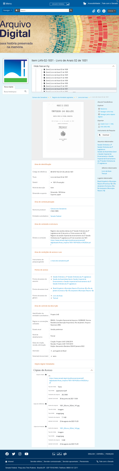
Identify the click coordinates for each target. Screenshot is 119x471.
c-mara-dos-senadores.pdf (60, 261)
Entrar (111, 11)
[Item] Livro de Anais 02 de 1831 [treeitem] (55, 88)
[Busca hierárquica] (13, 91)
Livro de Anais (58, 296)
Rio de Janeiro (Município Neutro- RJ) (81, 291)
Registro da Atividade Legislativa (62, 97)
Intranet (9, 462)
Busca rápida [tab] (8, 87)
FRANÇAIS (110, 454)
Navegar (6, 10)
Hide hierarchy (41, 66)
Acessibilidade (94, 3)
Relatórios (102, 109)
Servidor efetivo (36, 462)
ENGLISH (91, 454)
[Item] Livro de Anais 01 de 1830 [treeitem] (55, 77)
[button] (85, 3)
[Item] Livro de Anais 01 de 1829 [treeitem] (55, 72)
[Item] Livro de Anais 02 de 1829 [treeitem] (55, 75)
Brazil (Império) (58, 288)
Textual (55, 298)
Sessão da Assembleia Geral (62, 279)
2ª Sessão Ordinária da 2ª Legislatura (78, 277)
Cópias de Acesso (42, 370)
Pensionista (84, 462)
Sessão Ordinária (58, 277)
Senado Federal (56, 216)
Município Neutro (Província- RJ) (76, 288)
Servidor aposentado (70, 462)
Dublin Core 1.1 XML (106, 124)
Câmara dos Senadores (39, 97)
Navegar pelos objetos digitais (106, 115)
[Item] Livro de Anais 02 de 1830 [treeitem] (55, 80)
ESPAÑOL (100, 454)
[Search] (44, 10)
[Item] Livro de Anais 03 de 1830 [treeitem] (55, 83)
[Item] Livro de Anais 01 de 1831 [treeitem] (55, 86)
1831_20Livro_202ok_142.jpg (69, 428)
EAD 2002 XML (104, 127)
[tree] (74, 80)
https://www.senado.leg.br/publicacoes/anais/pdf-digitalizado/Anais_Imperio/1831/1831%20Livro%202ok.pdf (71, 242)
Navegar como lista (105, 112)
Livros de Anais (83, 97)
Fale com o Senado (110, 3)
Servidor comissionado (52, 462)
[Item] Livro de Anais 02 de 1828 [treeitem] (55, 69)
